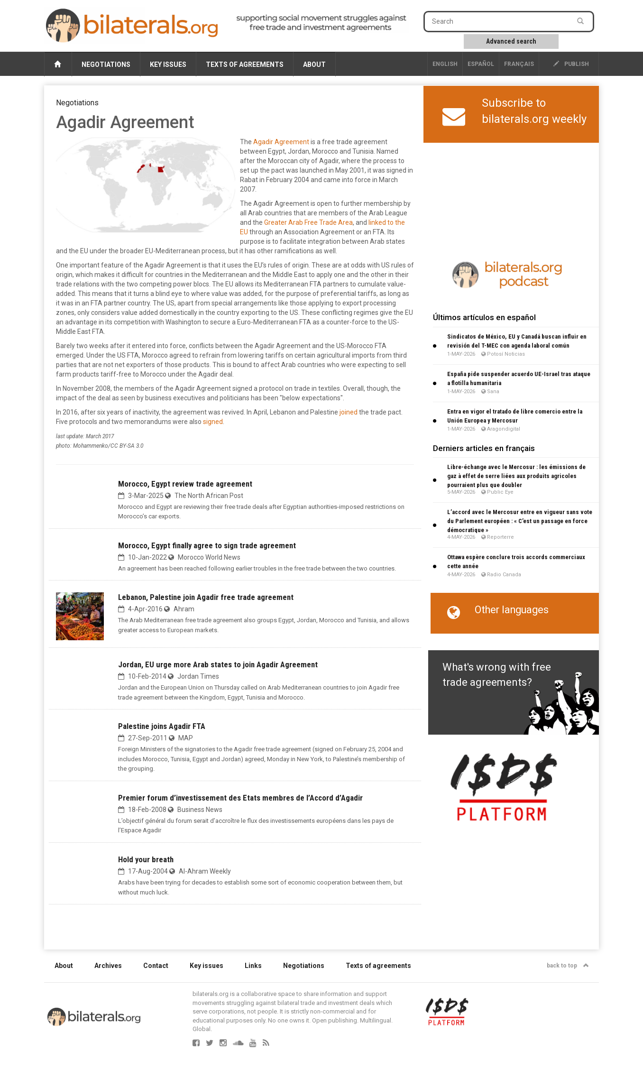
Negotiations (106, 64)
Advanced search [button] (511, 41)
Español (481, 64)
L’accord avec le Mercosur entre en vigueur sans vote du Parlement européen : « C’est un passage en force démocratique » (519, 521)
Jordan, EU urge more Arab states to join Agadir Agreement (218, 664)
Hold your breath (146, 859)
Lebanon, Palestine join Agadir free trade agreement (206, 597)
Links (253, 965)
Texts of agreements (245, 64)
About (314, 64)
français (519, 64)
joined (349, 412)
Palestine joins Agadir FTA (161, 726)
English (445, 64)
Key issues (168, 64)
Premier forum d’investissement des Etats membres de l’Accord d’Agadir (240, 797)
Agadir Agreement (281, 142)
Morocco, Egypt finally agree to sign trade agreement (207, 545)
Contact (155, 965)
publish (571, 64)
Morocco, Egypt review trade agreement (185, 483)
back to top (568, 965)
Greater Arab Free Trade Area (308, 222)
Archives (108, 965)
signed (213, 421)
